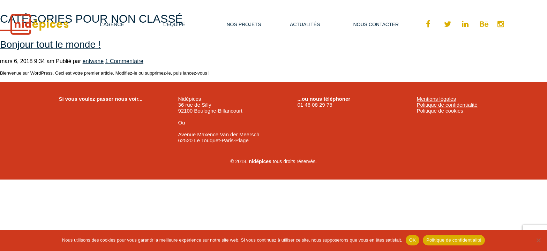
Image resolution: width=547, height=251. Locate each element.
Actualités (305, 24)
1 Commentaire (124, 61)
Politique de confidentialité (447, 105)
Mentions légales (436, 99)
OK (412, 240)
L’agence (112, 24)
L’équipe (174, 24)
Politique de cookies (440, 111)
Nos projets (243, 24)
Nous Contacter (375, 24)
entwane (93, 61)
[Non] (538, 240)
